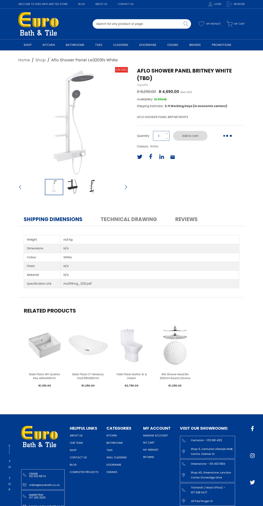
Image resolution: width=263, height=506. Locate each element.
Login (215, 4)
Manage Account (155, 435)
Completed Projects (84, 472)
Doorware (113, 465)
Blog (81, 4)
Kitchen (111, 435)
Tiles (109, 450)
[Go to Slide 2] (73, 187)
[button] (73, 122)
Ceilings (111, 472)
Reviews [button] (186, 219)
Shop (73, 450)
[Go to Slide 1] (54, 187)
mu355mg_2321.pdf (77, 283)
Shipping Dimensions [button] (53, 219)
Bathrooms (114, 443)
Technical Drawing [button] (129, 219)
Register (236, 4)
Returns (148, 457)
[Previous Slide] (20, 187)
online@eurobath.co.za (41, 485)
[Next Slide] (126, 187)
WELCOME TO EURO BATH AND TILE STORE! (43, 4)
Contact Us (126, 4)
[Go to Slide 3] (92, 187)
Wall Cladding (116, 457)
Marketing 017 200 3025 (34, 496)
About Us (101, 4)
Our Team (76, 443)
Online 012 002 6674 (34, 475)
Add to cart (190, 136)
